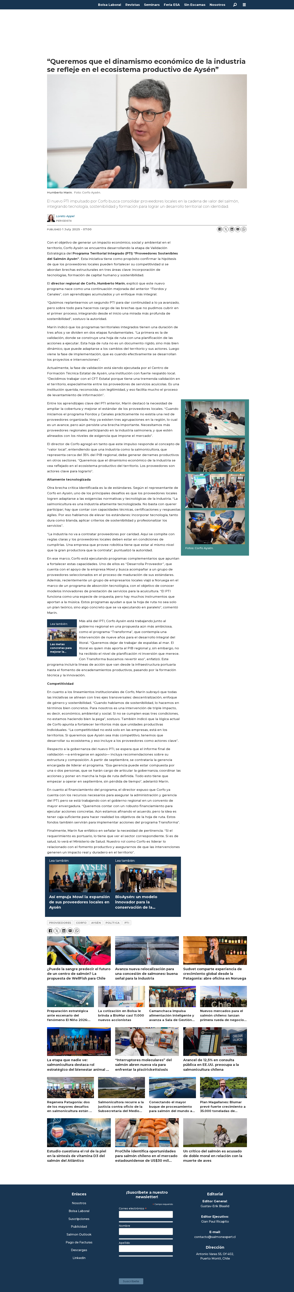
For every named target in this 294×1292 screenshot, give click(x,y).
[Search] (235, 4)
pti (126, 922)
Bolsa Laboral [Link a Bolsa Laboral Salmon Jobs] (79, 1211)
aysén (96, 922)
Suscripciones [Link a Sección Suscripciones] (78, 1219)
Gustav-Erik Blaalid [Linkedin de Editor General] (215, 1206)
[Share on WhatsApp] (244, 229)
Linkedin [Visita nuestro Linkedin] (79, 1258)
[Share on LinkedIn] (232, 229)
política (112, 922)
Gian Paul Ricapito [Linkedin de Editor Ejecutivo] (215, 1221)
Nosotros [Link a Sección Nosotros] (79, 1203)
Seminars (152, 5)
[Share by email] (238, 229)
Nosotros (217, 5)
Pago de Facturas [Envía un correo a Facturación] (79, 1242)
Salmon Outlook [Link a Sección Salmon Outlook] (79, 1234)
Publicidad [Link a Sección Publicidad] (79, 1227)
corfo (81, 922)
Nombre (124, 1225)
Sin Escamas (195, 5)
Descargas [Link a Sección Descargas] (79, 1250)
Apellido (124, 1243)
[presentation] (147, 1265)
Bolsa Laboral (109, 5)
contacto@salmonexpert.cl (215, 1237)
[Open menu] (244, 5)
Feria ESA (172, 5)
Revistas (132, 5)
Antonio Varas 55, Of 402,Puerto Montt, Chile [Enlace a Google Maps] (215, 1256)
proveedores (60, 922)
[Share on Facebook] (220, 229)
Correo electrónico (133, 1208)
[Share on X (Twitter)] (226, 229)
